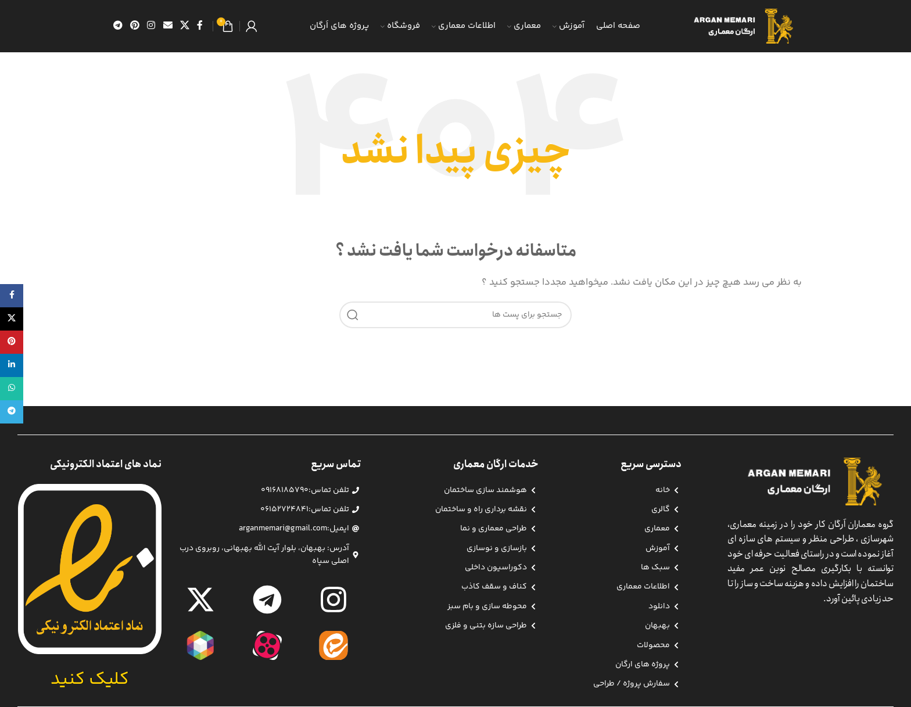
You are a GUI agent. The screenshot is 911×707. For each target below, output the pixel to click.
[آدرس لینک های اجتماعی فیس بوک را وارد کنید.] (200, 25)
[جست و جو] (455, 315)
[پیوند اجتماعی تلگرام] (117, 25)
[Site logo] (747, 26)
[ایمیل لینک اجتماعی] (167, 25)
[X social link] (184, 25)
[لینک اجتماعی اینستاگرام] (151, 25)
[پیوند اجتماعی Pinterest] (134, 25)
